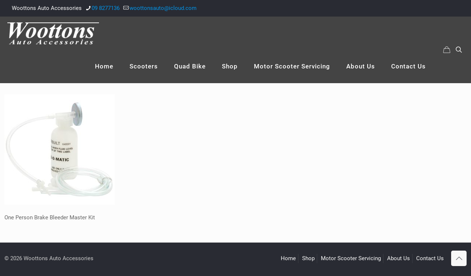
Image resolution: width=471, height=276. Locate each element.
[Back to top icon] (459, 258)
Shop (308, 258)
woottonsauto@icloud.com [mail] (163, 8)
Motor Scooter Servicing (351, 258)
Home (288, 258)
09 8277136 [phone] (106, 8)
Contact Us (430, 258)
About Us (398, 258)
